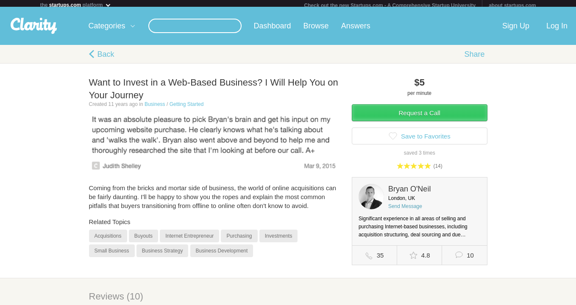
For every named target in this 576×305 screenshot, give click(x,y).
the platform (75, 5)
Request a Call (419, 116)
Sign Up (515, 29)
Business (155, 108)
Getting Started (187, 108)
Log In (557, 29)
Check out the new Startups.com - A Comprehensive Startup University (390, 5)
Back (105, 57)
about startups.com (512, 5)
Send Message (405, 210)
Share (474, 57)
